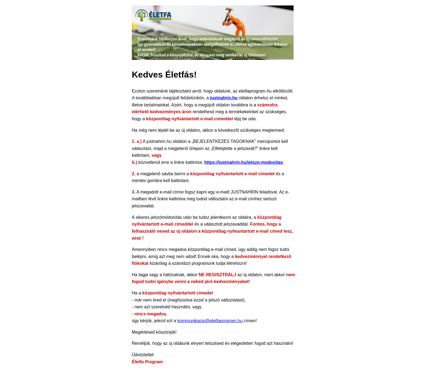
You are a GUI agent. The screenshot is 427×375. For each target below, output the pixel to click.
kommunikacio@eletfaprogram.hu (209, 320)
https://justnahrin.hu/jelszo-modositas (243, 162)
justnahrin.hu (223, 98)
